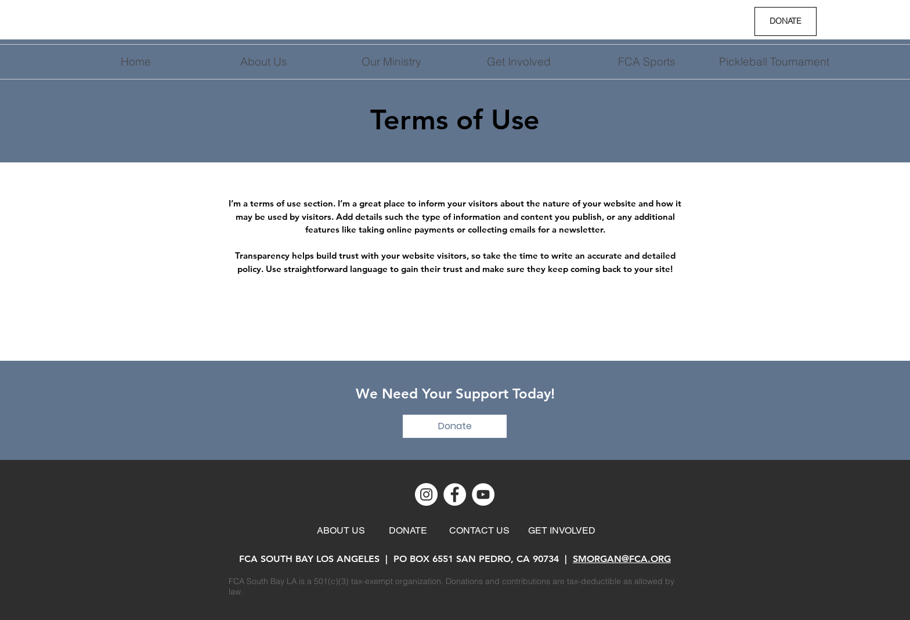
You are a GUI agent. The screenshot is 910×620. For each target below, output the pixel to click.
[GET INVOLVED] (561, 530)
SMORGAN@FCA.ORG (622, 558)
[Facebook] (454, 494)
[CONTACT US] (479, 530)
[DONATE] (785, 21)
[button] (519, 62)
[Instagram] (426, 494)
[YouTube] (483, 494)
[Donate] (455, 426)
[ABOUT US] (341, 530)
